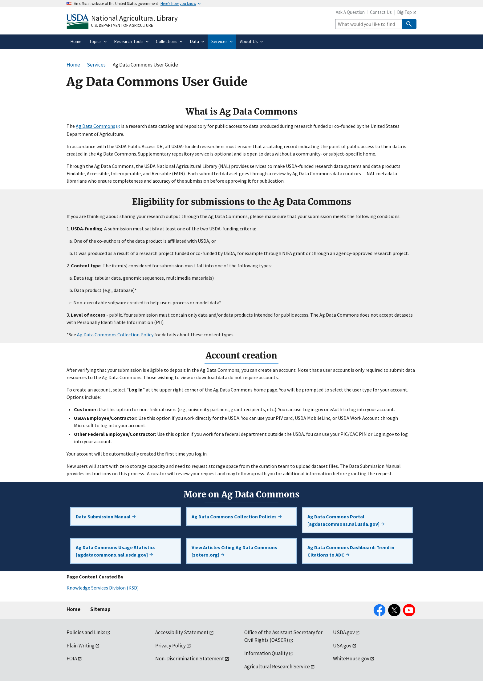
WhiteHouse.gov (351, 658)
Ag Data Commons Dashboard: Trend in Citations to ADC (350, 551)
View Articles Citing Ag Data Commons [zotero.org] (234, 551)
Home (73, 609)
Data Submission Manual (106, 516)
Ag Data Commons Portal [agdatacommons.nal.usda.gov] (346, 520)
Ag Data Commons (95, 126)
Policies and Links (86, 632)
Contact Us (381, 12)
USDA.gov (344, 632)
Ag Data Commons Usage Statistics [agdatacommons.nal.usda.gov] (116, 551)
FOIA (72, 658)
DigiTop (404, 12)
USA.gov (342, 645)
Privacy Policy (170, 645)
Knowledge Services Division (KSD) (103, 588)
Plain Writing (81, 645)
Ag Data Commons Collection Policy (115, 334)
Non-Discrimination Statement (189, 658)
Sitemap (100, 609)
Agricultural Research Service (277, 666)
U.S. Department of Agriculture (122, 25)
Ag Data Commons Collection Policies (237, 516)
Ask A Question (350, 12)
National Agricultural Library (134, 18)
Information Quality (266, 653)
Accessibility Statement (182, 632)
